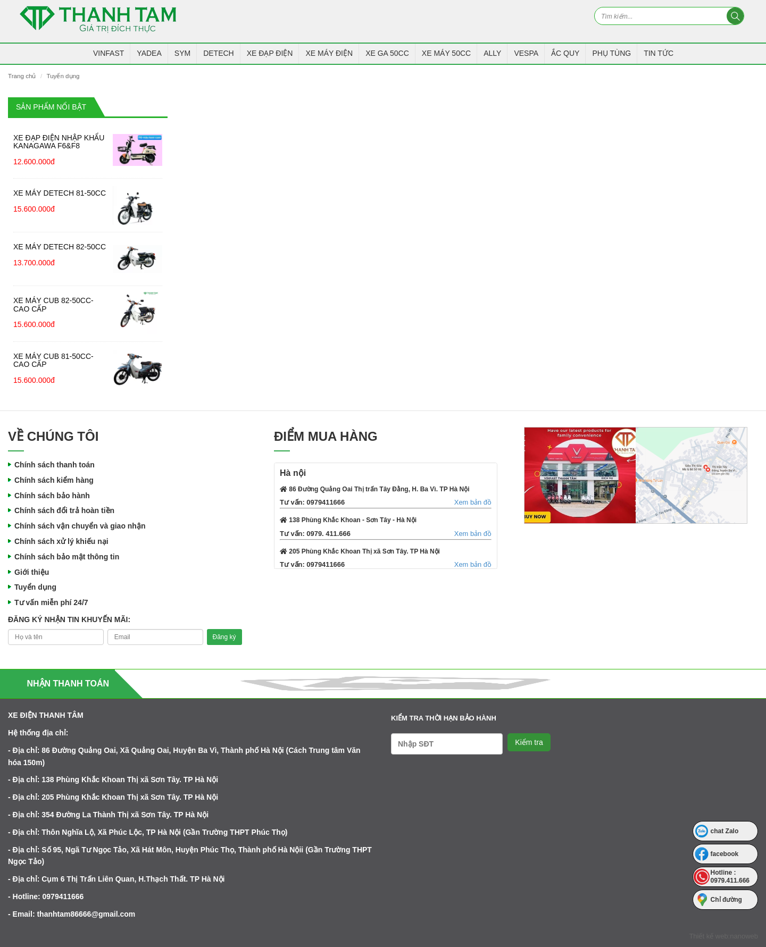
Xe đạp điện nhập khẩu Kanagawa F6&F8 (58, 141)
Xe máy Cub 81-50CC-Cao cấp (53, 360)
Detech (218, 53)
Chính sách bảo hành (52, 495)
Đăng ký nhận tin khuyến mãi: (69, 619)
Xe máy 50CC (446, 53)
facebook (725, 854)
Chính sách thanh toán (54, 464)
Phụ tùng (611, 53)
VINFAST (108, 53)
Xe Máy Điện (329, 53)
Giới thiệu (31, 572)
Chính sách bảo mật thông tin (66, 556)
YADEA (149, 53)
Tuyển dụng (62, 75)
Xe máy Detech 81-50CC (59, 193)
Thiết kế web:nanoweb (723, 936)
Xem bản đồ (473, 502)
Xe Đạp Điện (270, 53)
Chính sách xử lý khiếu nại (61, 541)
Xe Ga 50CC (387, 53)
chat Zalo (725, 831)
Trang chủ (22, 75)
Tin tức (658, 53)
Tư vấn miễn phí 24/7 (51, 602)
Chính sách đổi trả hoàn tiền (64, 510)
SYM (182, 53)
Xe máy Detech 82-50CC (59, 246)
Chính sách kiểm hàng (54, 480)
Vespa (526, 53)
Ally (492, 53)
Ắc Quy (565, 53)
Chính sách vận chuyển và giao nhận (79, 526)
